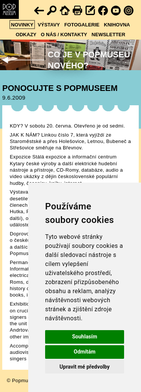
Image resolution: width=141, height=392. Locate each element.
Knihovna (117, 25)
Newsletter (109, 34)
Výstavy (49, 25)
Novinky (22, 25)
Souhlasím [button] (84, 337)
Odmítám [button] (85, 352)
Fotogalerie (82, 25)
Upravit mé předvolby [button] (84, 367)
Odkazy (26, 34)
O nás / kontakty (64, 34)
